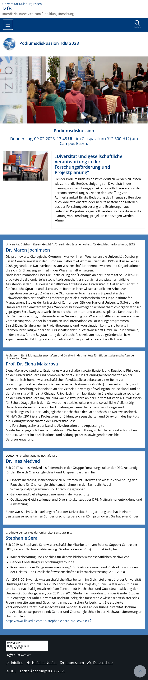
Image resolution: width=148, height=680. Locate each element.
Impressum (72, 662)
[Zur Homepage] (74, 4)
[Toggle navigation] (8, 25)
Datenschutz (100, 662)
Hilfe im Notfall (41, 662)
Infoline (14, 662)
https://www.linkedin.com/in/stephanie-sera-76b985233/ (46, 621)
